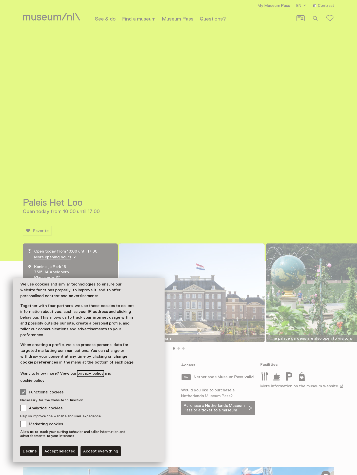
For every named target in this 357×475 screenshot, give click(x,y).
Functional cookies (42, 392)
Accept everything (100, 451)
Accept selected (59, 451)
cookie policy (32, 380)
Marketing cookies (46, 424)
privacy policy (90, 373)
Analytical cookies (46, 408)
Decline (30, 451)
